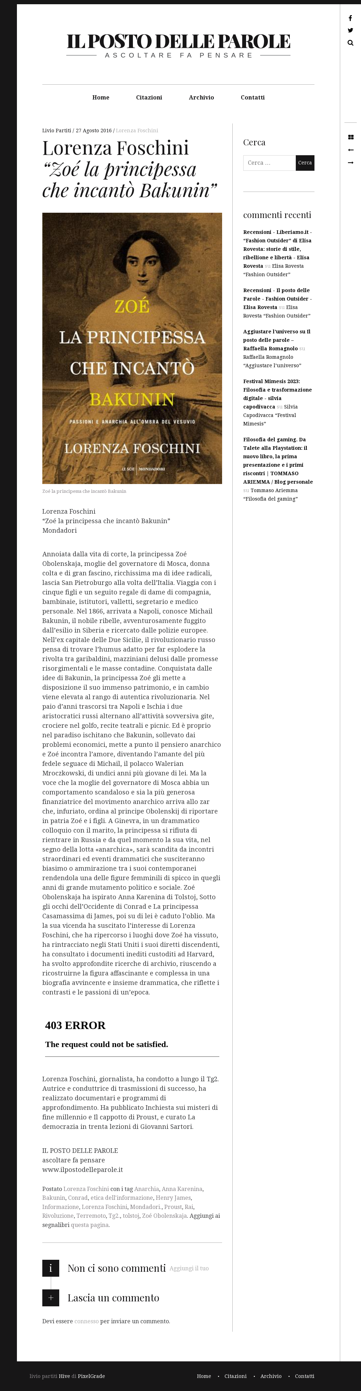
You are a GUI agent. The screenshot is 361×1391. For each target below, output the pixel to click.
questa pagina (90, 1225)
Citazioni (149, 97)
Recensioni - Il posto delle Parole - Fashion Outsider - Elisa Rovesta (277, 299)
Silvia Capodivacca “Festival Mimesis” (270, 415)
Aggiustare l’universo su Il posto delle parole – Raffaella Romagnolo (277, 340)
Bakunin (53, 1198)
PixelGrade (91, 1376)
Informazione (60, 1207)
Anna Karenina (182, 1189)
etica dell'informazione (122, 1198)
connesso (86, 1321)
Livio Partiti (57, 130)
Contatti (253, 97)
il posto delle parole (178, 40)
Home (100, 97)
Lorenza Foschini (137, 130)
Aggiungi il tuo (189, 1268)
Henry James (173, 1198)
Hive (64, 1376)
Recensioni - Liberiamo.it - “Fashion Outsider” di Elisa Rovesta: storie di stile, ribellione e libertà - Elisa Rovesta (277, 249)
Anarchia (146, 1189)
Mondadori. (145, 1207)
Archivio (201, 97)
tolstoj (131, 1215)
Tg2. (114, 1215)
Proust (173, 1207)
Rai (189, 1207)
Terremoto (91, 1215)
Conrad (78, 1198)
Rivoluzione (58, 1215)
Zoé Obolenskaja (164, 1215)
